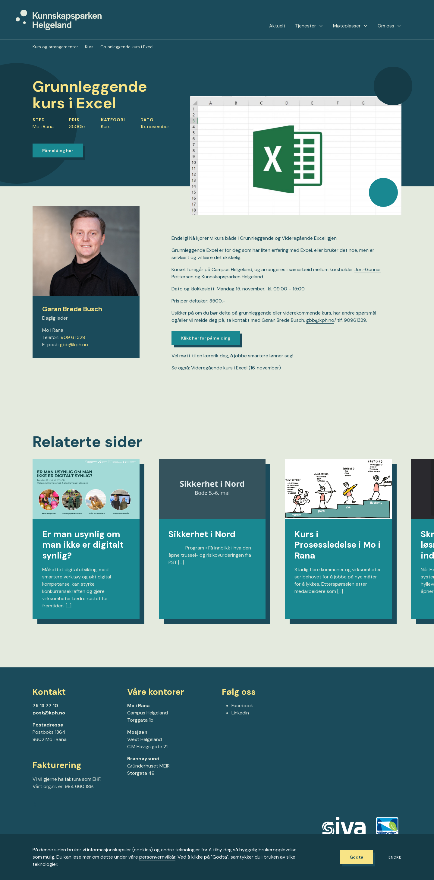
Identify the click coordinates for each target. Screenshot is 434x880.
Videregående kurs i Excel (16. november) (236, 368)
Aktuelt (277, 26)
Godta (356, 857)
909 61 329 (73, 337)
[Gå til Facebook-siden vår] (35, 805)
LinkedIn (240, 713)
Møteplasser (350, 26)
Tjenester (309, 26)
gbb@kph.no (74, 344)
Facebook (242, 705)
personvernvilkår (157, 857)
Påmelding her (57, 150)
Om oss (389, 26)
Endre (394, 857)
